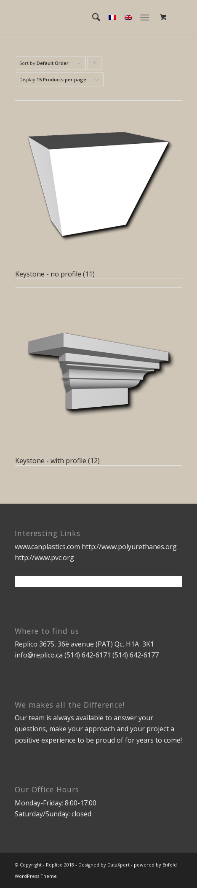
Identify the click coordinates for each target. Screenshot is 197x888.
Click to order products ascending (94, 65)
